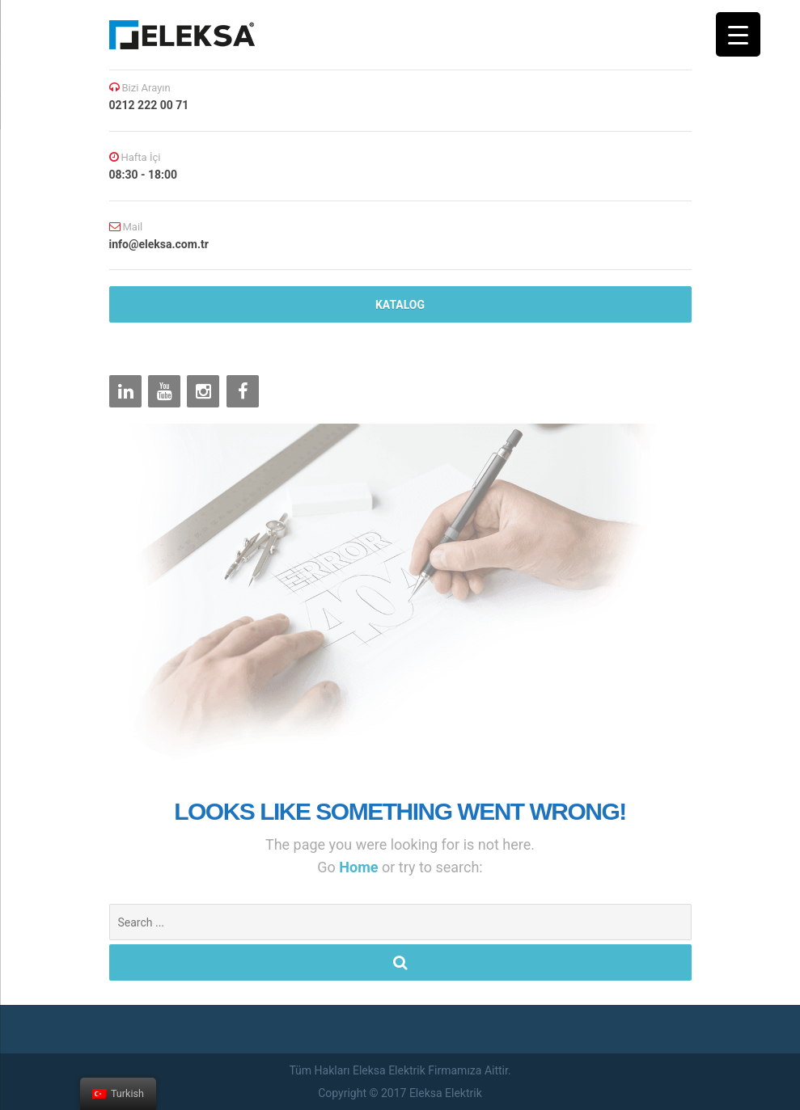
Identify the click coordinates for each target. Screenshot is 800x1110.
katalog (400, 304)
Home (360, 867)
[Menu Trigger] (738, 34)
